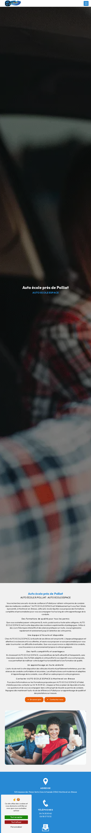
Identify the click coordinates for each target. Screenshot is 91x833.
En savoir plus (34, 699)
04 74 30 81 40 (45, 813)
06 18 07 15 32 (45, 816)
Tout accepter (16, 817)
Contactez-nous (55, 699)
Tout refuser (16, 822)
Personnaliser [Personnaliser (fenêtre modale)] (16, 827)
